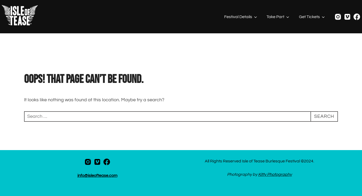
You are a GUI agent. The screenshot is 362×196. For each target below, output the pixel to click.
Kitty (262, 174)
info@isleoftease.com (97, 175)
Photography (279, 174)
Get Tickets (312, 17)
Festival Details (241, 17)
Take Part (278, 17)
